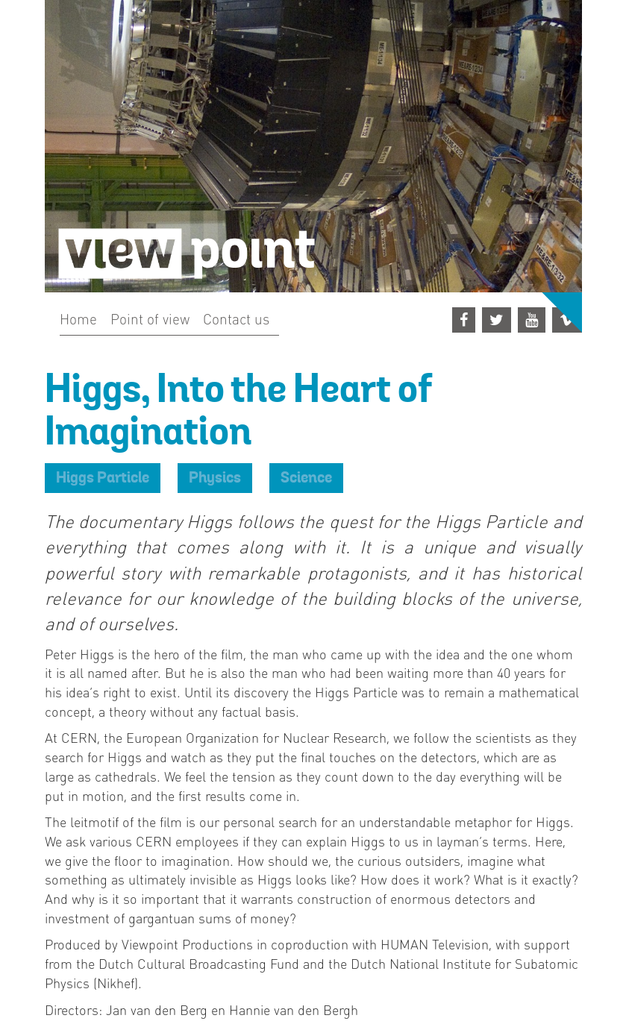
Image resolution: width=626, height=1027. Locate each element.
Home (78, 318)
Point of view (150, 318)
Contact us (236, 318)
